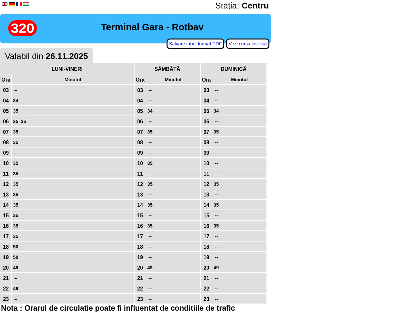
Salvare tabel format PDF (195, 43)
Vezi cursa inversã (248, 43)
